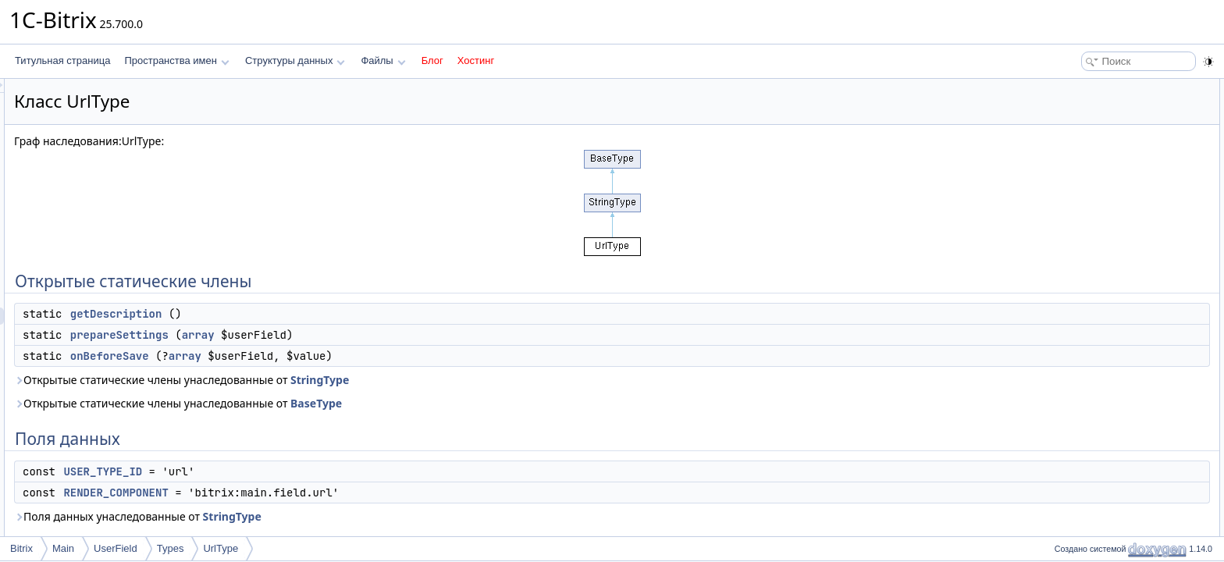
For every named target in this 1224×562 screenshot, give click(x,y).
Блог (432, 60)
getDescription (311, 314)
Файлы (383, 60)
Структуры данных (295, 60)
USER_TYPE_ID (297, 471)
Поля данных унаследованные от (333, 516)
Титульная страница (62, 60)
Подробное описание (1096, 224)
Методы (1067, 242)
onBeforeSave (304, 356)
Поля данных (1078, 156)
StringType (515, 379)
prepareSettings (314, 335)
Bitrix (21, 548)
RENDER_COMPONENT (310, 493)
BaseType (511, 403)
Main (63, 548)
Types (170, 548)
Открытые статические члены (1115, 87)
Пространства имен (176, 60)
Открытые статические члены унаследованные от (376, 379)
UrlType (220, 548)
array (393, 335)
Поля (1061, 310)
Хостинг (475, 60)
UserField (115, 548)
